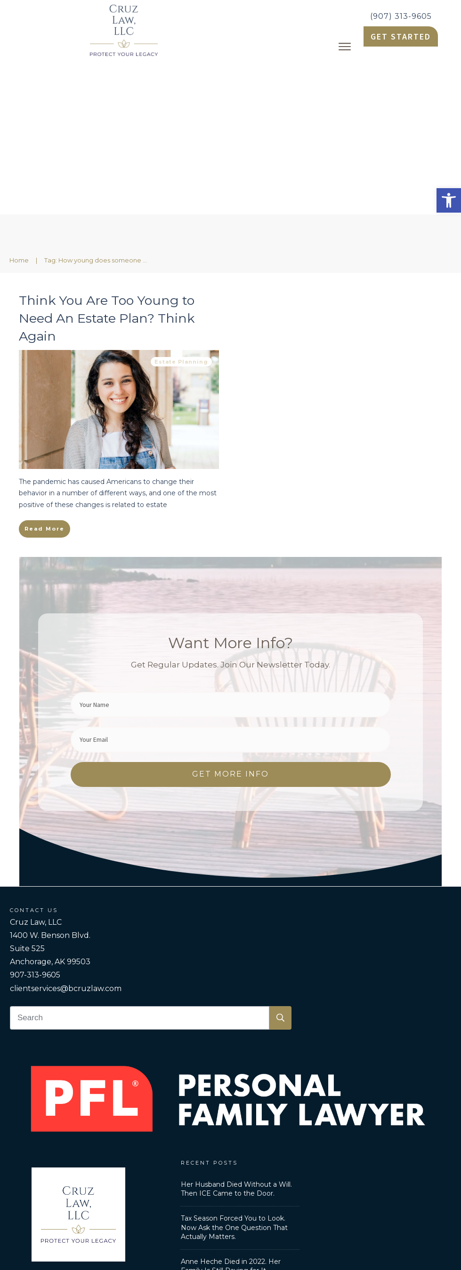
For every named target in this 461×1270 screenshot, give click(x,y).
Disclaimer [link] (352, 1194)
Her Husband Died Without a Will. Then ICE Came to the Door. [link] (236, 1035)
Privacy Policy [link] (300, 1194)
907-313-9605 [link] (35, 821)
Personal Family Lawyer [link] (156, 1194)
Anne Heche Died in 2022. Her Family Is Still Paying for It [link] (231, 1112)
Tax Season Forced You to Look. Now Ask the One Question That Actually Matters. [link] (234, 1073)
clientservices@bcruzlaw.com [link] (65, 834)
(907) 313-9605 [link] (401, 16)
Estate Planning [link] (181, 208)
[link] (449, 200)
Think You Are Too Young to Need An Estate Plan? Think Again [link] (106, 164)
